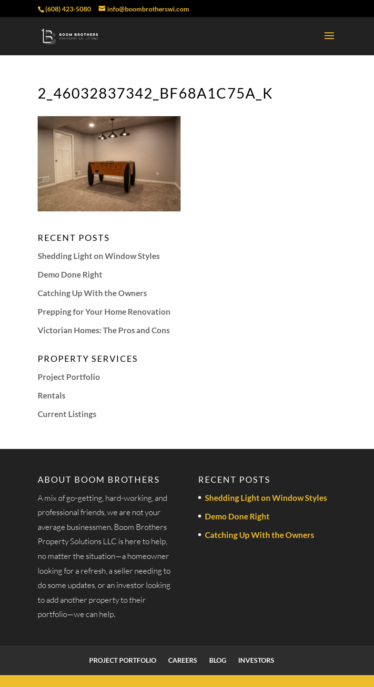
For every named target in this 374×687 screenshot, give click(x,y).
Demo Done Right (70, 274)
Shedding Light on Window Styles (99, 256)
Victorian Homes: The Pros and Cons (104, 330)
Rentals (51, 395)
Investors (256, 660)
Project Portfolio (69, 377)
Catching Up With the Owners (92, 293)
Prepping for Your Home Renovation (104, 312)
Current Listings (67, 414)
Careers (182, 660)
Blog (217, 660)
